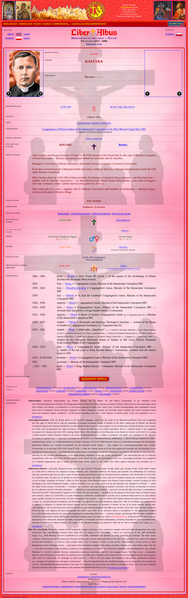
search (27, 34)
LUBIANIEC (81, 391)
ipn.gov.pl (123, 586)
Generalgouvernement (81, 213)
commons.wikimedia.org (51, 586)
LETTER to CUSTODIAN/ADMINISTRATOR (88, 24)
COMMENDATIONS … (61, 24)
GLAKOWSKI (136, 387)
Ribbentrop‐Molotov (101, 213)
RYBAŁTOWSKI (137, 391)
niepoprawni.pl (100, 586)
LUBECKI (60, 391)
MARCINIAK (116, 391)
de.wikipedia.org (37, 416)
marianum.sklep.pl (67, 586)
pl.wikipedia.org (83, 577)
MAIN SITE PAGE (10, 24)
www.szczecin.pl (113, 586)
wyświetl (9, 38)
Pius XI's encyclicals (121, 213)
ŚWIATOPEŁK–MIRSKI (79, 394)
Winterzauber (64, 213)
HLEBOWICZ (69, 387)
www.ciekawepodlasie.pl (137, 586)
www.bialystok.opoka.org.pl (100, 577)
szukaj (27, 38)
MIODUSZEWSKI (113, 387)
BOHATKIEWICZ (44, 387)
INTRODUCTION (25, 24)
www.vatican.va (113, 567)
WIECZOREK (105, 394)
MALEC (98, 391)
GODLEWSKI (42, 391)
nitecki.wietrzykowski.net (84, 586)
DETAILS (37, 24)
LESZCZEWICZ (89, 387)
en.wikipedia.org (37, 465)
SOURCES (47, 24)
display (10, 34)
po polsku (169, 34)
